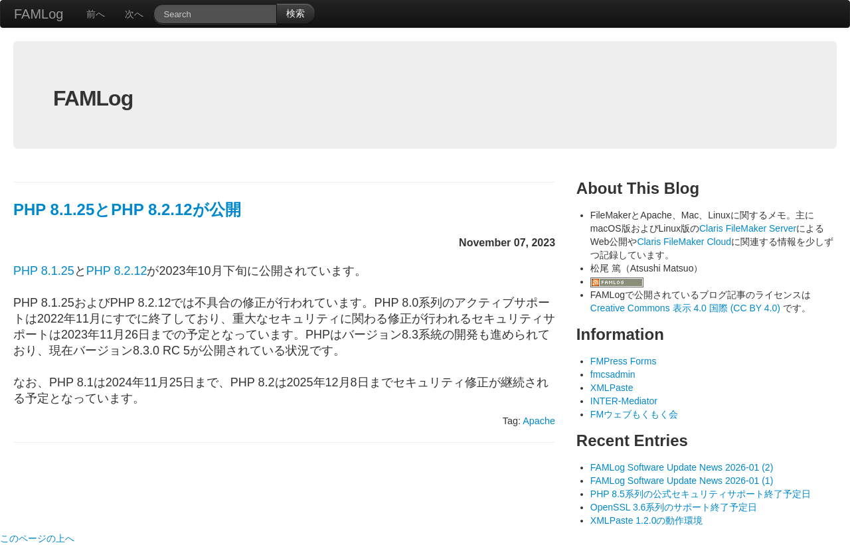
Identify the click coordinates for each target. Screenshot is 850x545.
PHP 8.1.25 (43, 270)
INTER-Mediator (623, 401)
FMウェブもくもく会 (634, 414)
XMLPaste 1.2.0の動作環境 (646, 520)
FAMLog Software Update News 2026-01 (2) (681, 467)
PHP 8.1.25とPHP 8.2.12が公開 (127, 209)
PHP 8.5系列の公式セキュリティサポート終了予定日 (700, 494)
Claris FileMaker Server (747, 228)
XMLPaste (612, 387)
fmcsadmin (613, 374)
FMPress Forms (623, 361)
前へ (95, 14)
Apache (539, 421)
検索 (295, 13)
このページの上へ (37, 538)
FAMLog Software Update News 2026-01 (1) (681, 480)
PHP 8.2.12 (116, 270)
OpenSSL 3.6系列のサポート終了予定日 (674, 507)
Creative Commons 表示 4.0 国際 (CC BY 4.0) (686, 308)
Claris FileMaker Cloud (684, 241)
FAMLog (38, 14)
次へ (134, 14)
